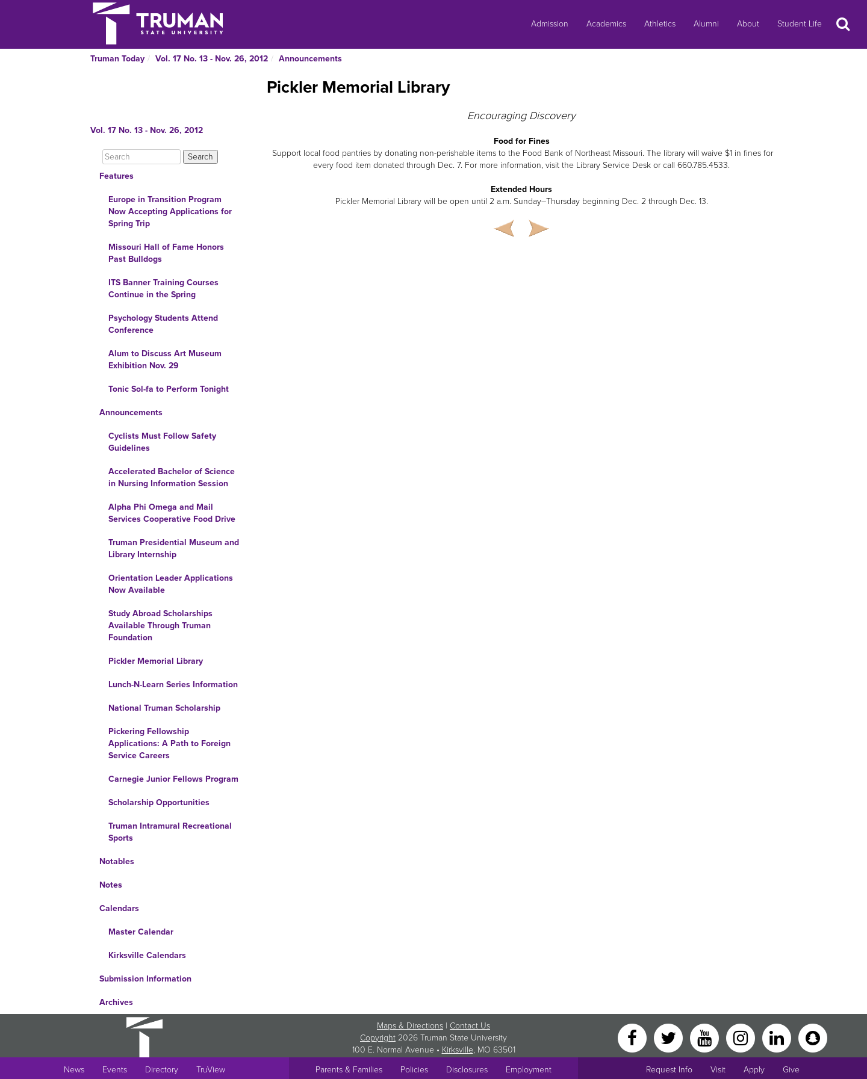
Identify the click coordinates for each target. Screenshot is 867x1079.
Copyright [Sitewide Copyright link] (378, 1038)
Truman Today (117, 59)
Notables (116, 861)
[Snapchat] (813, 1037)
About (748, 24)
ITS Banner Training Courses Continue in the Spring (163, 288)
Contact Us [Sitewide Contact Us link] (470, 1026)
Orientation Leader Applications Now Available (170, 584)
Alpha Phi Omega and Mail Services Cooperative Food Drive (171, 513)
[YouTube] (706, 1037)
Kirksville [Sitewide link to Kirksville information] (457, 1050)
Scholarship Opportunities (159, 802)
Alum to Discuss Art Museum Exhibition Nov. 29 (165, 359)
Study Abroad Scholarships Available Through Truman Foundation (160, 625)
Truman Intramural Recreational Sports (170, 832)
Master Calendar (140, 932)
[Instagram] (742, 1037)
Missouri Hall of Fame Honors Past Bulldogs (166, 253)
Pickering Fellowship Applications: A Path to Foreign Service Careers (169, 743)
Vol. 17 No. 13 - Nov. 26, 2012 (211, 59)
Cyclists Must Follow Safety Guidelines (162, 442)
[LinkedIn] (778, 1037)
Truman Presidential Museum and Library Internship (173, 548)
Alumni (706, 24)
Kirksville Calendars (147, 955)
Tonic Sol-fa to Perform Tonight (168, 389)
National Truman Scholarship (164, 708)
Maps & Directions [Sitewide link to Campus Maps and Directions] (410, 1026)
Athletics (660, 24)
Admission (549, 24)
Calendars (119, 908)
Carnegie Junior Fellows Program (173, 779)
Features (116, 176)
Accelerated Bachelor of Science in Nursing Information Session (171, 477)
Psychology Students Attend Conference (163, 324)
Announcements (310, 59)
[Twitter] (669, 1037)
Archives (116, 1002)
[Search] (141, 156)
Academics (606, 24)
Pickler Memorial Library (155, 661)
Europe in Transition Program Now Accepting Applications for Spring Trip (170, 211)
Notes (110, 885)
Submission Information (145, 979)
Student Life (799, 24)
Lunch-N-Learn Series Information (173, 684)
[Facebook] (633, 1037)
